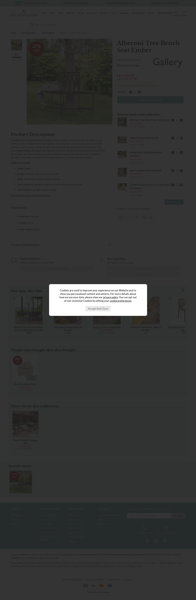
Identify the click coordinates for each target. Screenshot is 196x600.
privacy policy (110, 297)
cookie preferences (120, 300)
